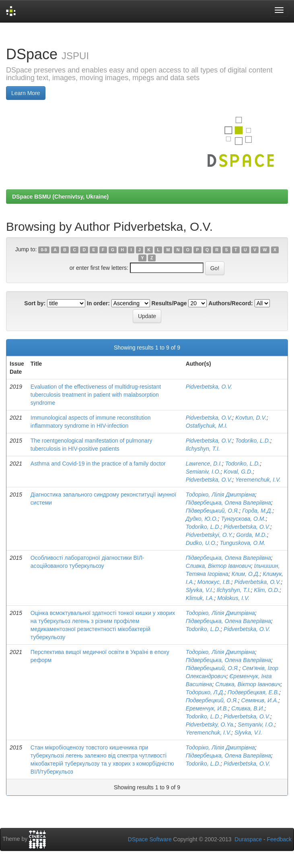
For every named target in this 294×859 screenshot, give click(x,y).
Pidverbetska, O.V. (209, 386)
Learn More (25, 93)
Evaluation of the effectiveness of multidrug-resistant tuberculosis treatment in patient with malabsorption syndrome (96, 394)
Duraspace (248, 839)
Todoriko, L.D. (252, 440)
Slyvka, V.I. (200, 590)
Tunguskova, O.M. (242, 543)
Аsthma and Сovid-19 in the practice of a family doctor (98, 463)
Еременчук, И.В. (207, 708)
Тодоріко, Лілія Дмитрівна (220, 494)
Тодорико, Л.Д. (205, 692)
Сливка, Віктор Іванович (218, 566)
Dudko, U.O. (201, 543)
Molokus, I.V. (233, 598)
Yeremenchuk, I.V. (258, 479)
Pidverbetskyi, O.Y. (209, 535)
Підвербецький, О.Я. (212, 510)
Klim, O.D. (267, 590)
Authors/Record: (230, 303)
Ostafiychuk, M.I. (207, 425)
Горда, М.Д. (257, 510)
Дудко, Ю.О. (202, 518)
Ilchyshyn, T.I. (203, 448)
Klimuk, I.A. (200, 598)
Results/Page (169, 303)
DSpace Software (150, 839)
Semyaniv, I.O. (256, 724)
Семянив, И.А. (260, 700)
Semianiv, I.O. (203, 471)
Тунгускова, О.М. (243, 518)
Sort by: (34, 303)
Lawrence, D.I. (204, 463)
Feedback (279, 839)
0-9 (44, 249)
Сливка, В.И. (247, 708)
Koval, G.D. (238, 471)
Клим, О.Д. (246, 574)
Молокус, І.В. (214, 582)
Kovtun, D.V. (251, 417)
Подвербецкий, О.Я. (212, 700)
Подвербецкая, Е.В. (253, 692)
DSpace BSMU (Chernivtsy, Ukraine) (60, 196)
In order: (98, 303)
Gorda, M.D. (251, 535)
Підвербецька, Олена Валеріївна (228, 502)
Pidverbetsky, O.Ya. (210, 724)
